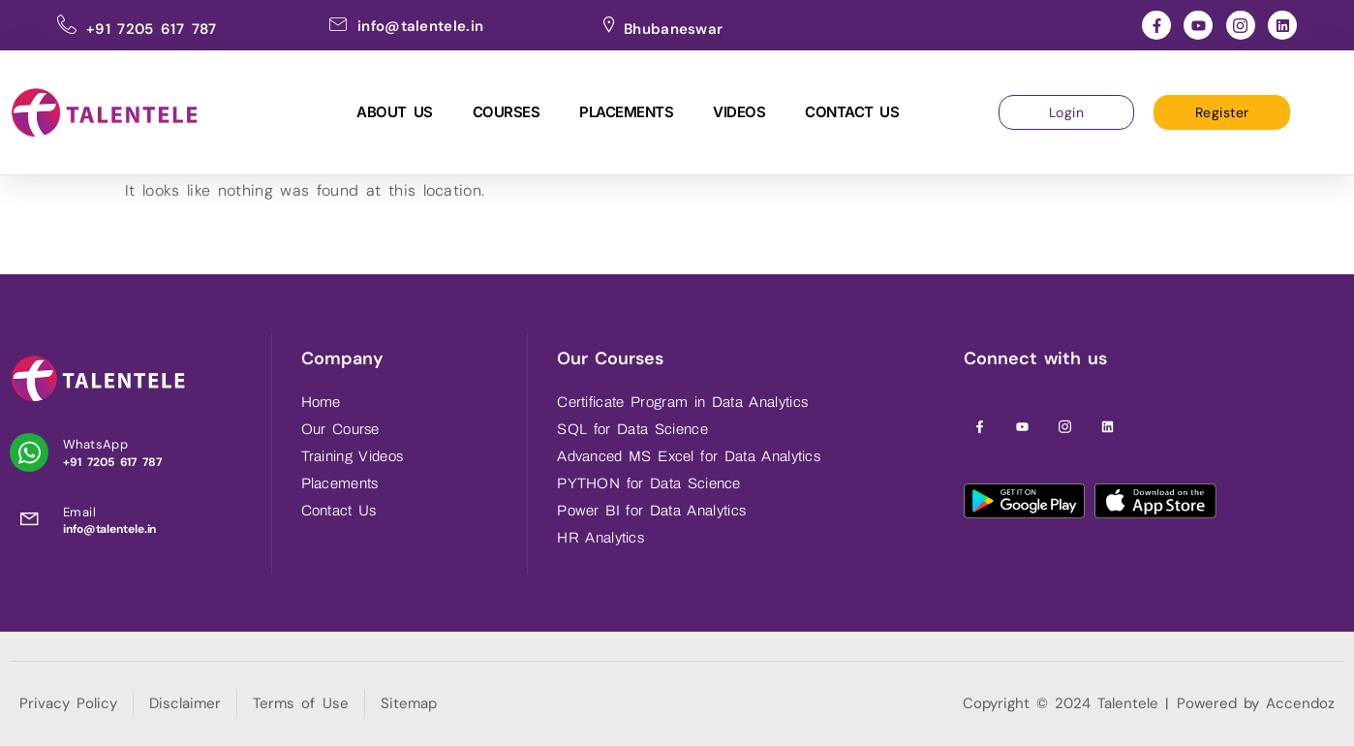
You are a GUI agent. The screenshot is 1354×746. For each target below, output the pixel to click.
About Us (394, 112)
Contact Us (852, 112)
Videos (739, 112)
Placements (626, 112)
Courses (506, 112)
